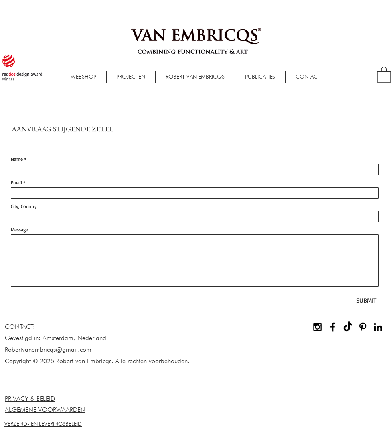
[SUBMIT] (366, 300)
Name (17, 159)
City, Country (24, 206)
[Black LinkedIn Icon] (378, 327)
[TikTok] (347, 327)
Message (19, 229)
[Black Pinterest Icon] (363, 327)
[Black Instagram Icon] (317, 327)
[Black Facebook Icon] (332, 327)
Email (16, 182)
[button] (384, 74)
